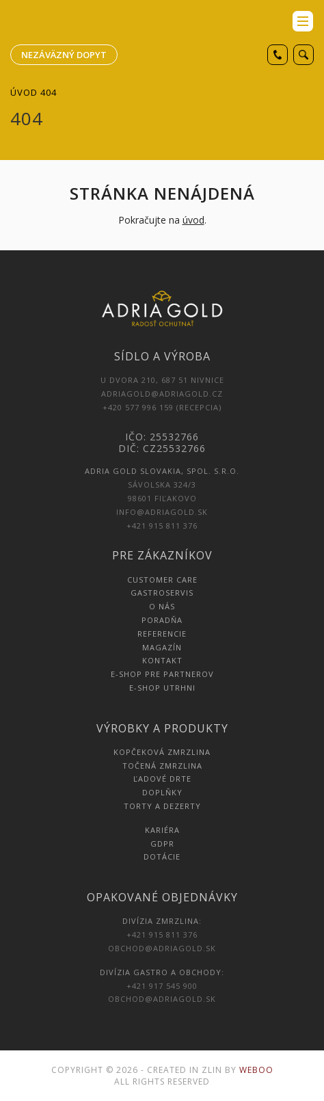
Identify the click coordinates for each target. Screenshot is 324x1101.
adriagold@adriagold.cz (162, 393)
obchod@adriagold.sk (162, 948)
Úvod (24, 92)
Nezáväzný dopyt (64, 55)
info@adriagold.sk (162, 512)
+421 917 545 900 (162, 986)
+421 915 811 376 (162, 525)
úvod (193, 219)
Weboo (256, 1070)
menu (302, 21)
